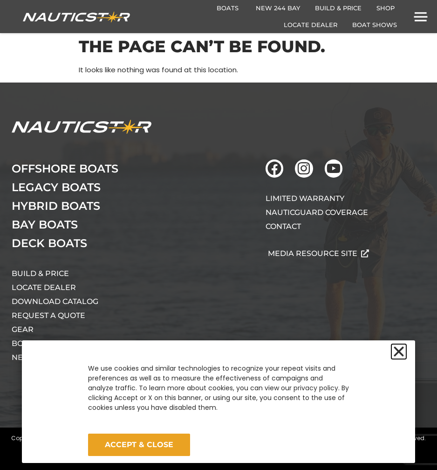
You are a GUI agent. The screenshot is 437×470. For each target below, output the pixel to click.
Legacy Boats (56, 187)
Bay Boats (45, 224)
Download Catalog (55, 301)
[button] (399, 352)
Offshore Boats (65, 168)
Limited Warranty (305, 198)
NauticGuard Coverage (317, 212)
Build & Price (40, 273)
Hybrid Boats (56, 206)
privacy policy (316, 388)
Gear (23, 329)
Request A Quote (48, 315)
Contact (283, 226)
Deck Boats (49, 243)
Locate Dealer (44, 287)
